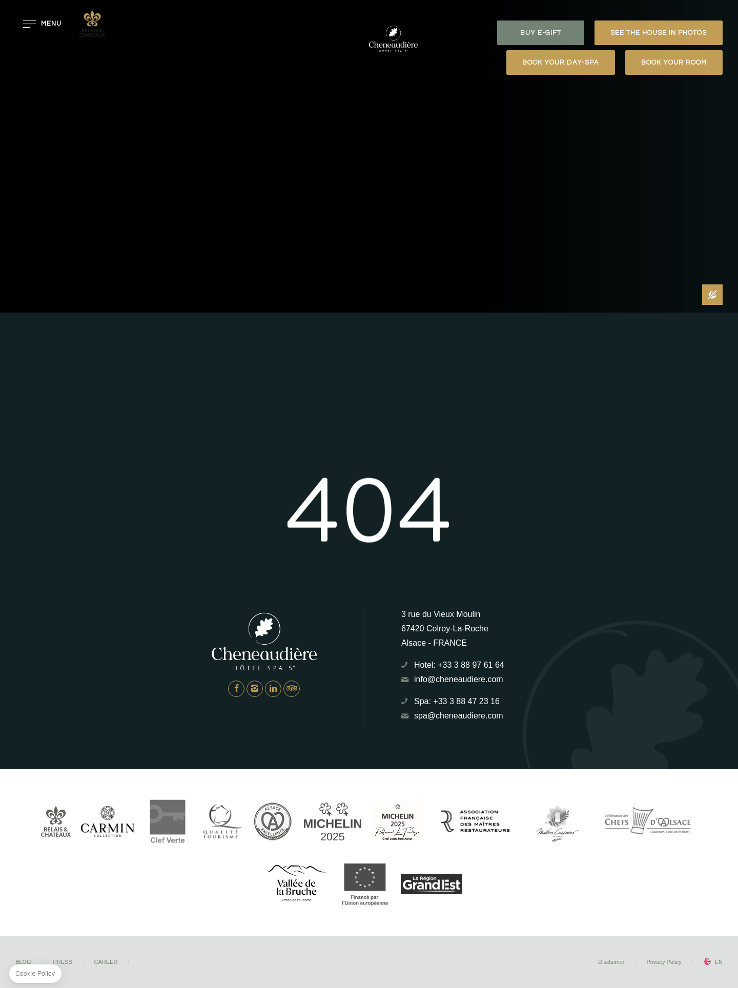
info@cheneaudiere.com (458, 679)
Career (106, 962)
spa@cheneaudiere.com (458, 715)
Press (62, 962)
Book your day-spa (560, 62)
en (719, 962)
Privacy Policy (663, 962)
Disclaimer (611, 962)
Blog (23, 962)
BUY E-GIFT (540, 32)
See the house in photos (658, 32)
